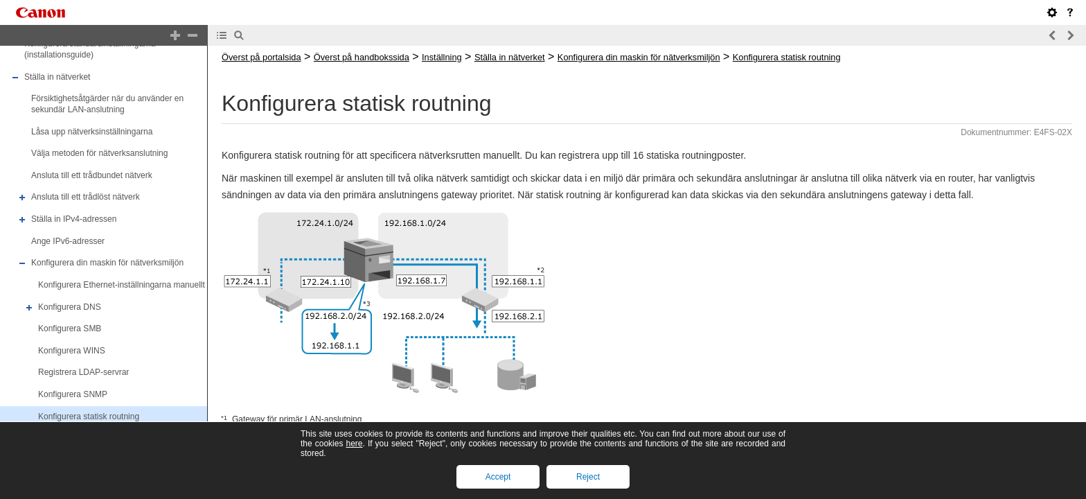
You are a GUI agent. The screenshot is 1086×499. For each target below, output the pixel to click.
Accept (498, 477)
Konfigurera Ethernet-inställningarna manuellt (121, 285)
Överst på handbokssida (361, 57)
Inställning (442, 57)
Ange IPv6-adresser (68, 241)
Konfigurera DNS (69, 307)
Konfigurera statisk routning (88, 416)
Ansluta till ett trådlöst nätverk (85, 197)
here (354, 443)
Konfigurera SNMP (72, 394)
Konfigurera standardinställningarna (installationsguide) (89, 50)
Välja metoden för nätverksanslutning (99, 153)
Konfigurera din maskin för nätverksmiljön (107, 263)
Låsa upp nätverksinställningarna (91, 132)
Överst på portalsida (261, 57)
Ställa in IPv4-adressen (73, 219)
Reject (588, 477)
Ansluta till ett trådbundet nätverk (91, 175)
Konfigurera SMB (69, 328)
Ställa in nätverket (57, 77)
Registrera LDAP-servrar (83, 373)
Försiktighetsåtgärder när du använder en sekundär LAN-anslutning (107, 104)
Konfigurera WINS (71, 351)
